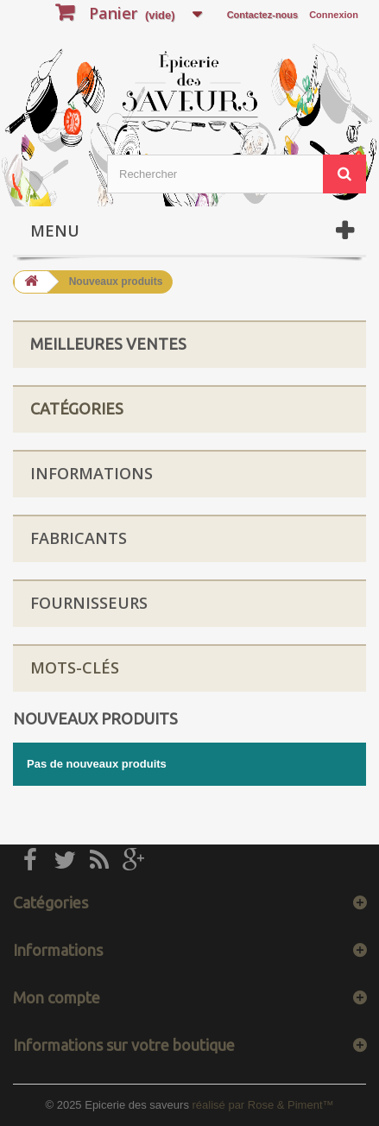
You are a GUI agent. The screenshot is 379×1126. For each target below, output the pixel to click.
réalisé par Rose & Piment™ (263, 1104)
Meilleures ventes (108, 343)
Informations (91, 473)
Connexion (333, 14)
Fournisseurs (89, 602)
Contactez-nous (263, 14)
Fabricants (78, 538)
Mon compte (56, 997)
